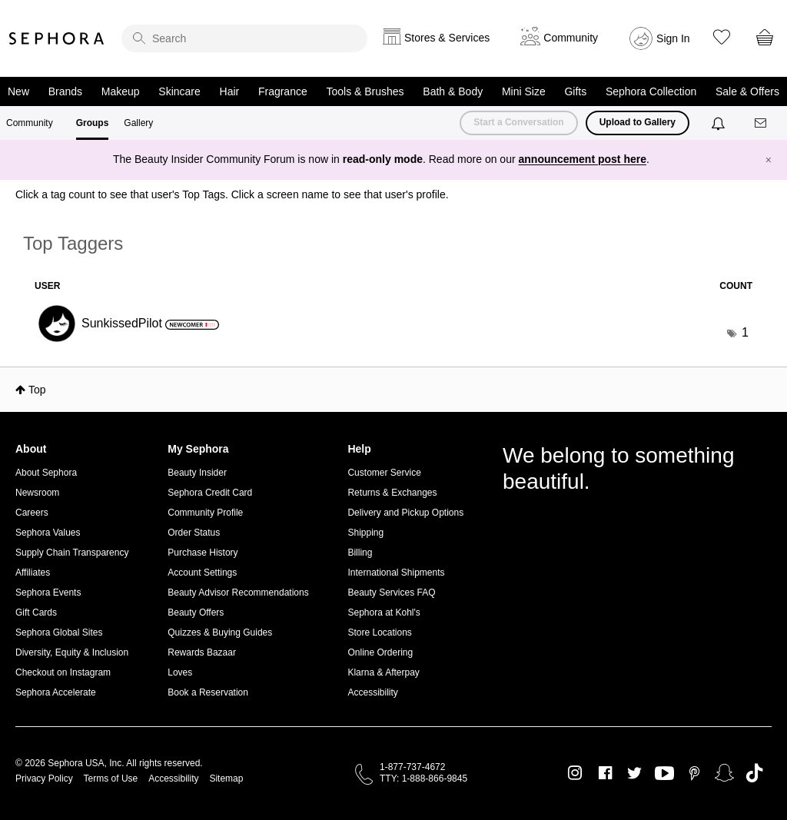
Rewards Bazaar (202, 652)
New (18, 91)
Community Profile (205, 512)
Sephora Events (48, 592)
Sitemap (226, 778)
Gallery (138, 123)
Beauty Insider (197, 472)
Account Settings (202, 572)
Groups (92, 123)
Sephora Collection (651, 91)
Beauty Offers (196, 612)
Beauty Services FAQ (391, 592)
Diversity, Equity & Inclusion (71, 652)
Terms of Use (111, 778)
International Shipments (395, 572)
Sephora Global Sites (58, 632)
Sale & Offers (747, 91)
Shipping (365, 532)
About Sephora (46, 472)
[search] (244, 38)
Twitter (634, 773)
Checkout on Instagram (63, 672)
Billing (359, 552)
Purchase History (202, 552)
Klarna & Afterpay (383, 672)
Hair (230, 91)
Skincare (179, 91)
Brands (65, 91)
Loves (180, 672)
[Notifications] (720, 122)
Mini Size (524, 91)
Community (29, 123)
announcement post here (582, 159)
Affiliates (32, 572)
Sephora (57, 38)
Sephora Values (48, 532)
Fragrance (282, 91)
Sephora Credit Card (210, 492)
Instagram (575, 773)
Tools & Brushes (364, 91)
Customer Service (383, 472)
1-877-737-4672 (412, 767)
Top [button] (37, 389)
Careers (31, 512)
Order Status (194, 532)
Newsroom (37, 492)
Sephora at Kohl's (383, 612)
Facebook (605, 773)
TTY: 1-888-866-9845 (423, 778)
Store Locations (379, 632)
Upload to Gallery (637, 122)
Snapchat (724, 773)
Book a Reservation (208, 692)
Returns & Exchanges (392, 492)
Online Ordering (380, 652)
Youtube (664, 774)
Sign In (673, 38)
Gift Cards (36, 612)
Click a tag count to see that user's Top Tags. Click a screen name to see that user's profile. (232, 194)
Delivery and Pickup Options (405, 512)
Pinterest (694, 773)
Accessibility (372, 692)
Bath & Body (453, 91)
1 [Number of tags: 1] (745, 332)
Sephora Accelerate (55, 692)
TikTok (754, 773)
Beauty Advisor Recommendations (238, 592)
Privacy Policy (44, 778)
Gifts (575, 91)
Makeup (120, 91)
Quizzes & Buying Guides (220, 632)
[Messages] (761, 123)
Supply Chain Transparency (71, 552)
